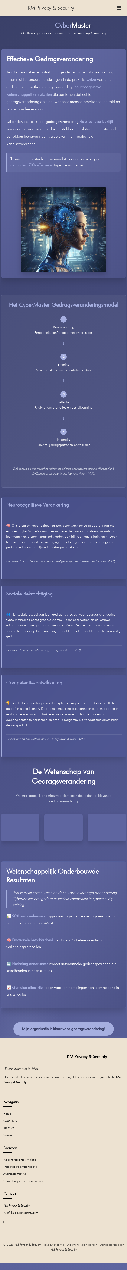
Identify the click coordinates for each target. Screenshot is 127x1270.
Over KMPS (10, 1120)
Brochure (8, 1127)
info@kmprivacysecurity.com (20, 1212)
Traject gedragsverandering (20, 1166)
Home (7, 1113)
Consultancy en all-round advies (23, 1181)
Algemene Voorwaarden (82, 1244)
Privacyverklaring (54, 1244)
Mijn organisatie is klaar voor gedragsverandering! (63, 1028)
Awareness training (14, 1173)
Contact (8, 1134)
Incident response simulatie (19, 1159)
